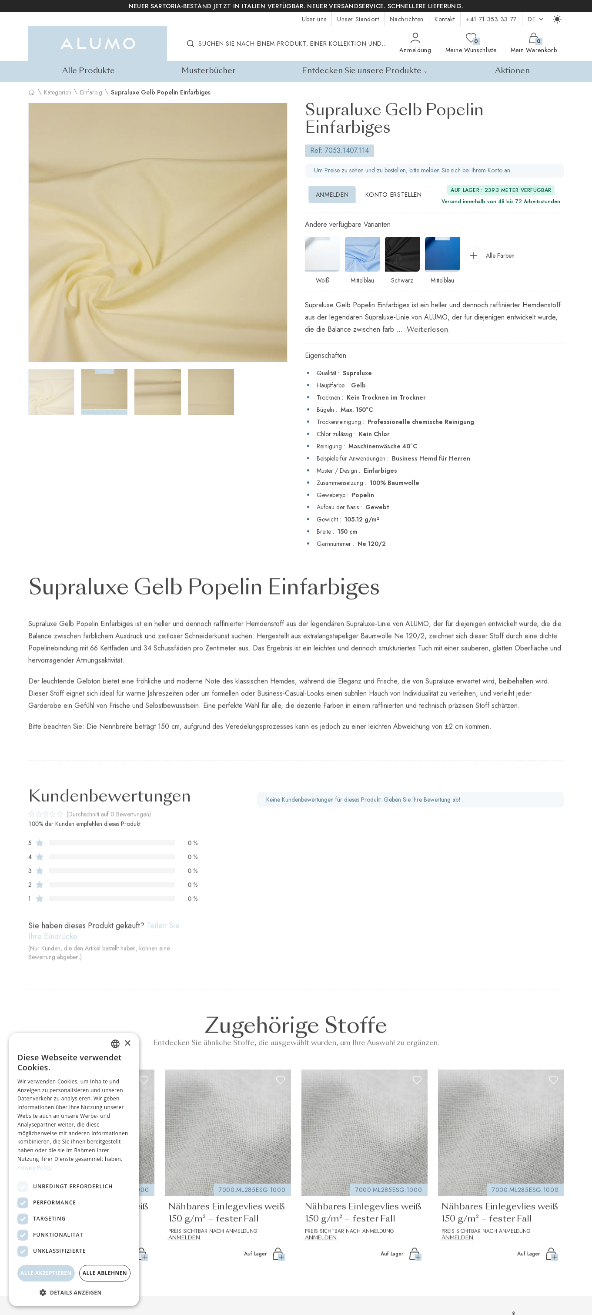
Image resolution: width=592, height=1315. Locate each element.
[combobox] (115, 1043)
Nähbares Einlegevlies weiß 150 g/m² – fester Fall (228, 1223)
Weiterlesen (427, 329)
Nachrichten (407, 19)
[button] (73, 1292)
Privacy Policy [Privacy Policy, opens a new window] (34, 1167)
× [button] (127, 1043)
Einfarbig (91, 92)
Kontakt (445, 19)
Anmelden (332, 194)
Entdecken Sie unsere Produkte (365, 71)
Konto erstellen (393, 194)
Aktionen (512, 71)
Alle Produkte (88, 71)
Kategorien (57, 92)
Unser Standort (358, 19)
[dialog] (74, 1169)
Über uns (314, 19)
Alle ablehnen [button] (105, 1273)
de (536, 19)
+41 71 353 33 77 (491, 19)
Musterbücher (208, 71)
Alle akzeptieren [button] (46, 1273)
